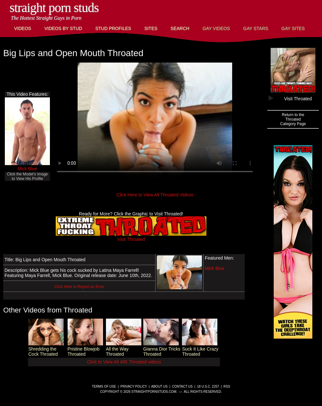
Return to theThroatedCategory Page (293, 119)
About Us (159, 386)
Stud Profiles (113, 28)
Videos (22, 28)
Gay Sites (293, 28)
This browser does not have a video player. (155, 121)
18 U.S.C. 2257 (208, 386)
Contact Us (182, 386)
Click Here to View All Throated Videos (155, 194)
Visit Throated (131, 237)
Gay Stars (255, 28)
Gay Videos (216, 28)
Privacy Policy (133, 386)
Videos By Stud (63, 28)
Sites (150, 28)
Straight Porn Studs (54, 7)
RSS (226, 386)
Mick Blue (27, 168)
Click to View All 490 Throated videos (124, 361)
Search (180, 28)
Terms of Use (104, 386)
